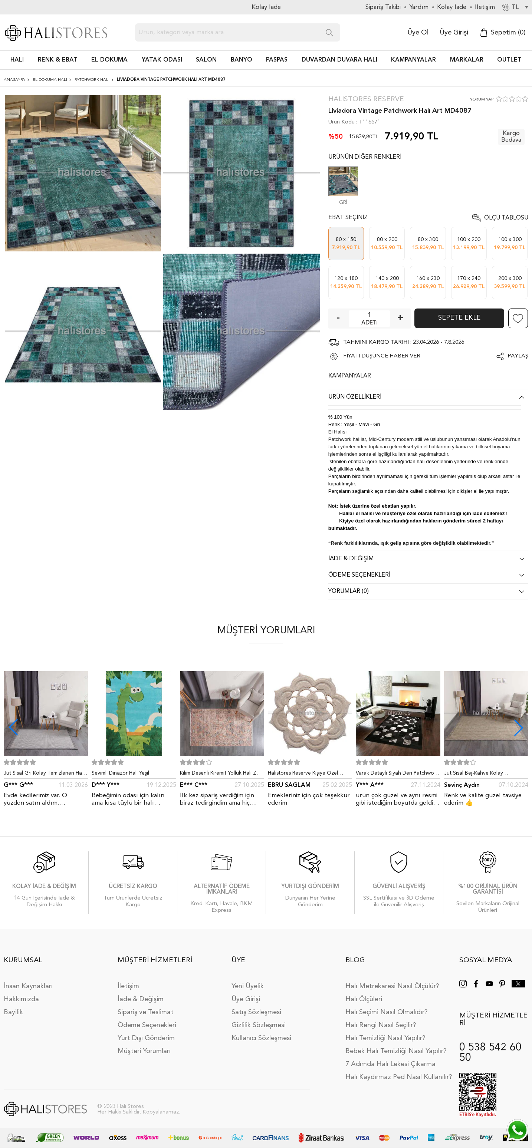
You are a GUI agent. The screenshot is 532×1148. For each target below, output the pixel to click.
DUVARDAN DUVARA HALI (339, 60)
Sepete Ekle (459, 317)
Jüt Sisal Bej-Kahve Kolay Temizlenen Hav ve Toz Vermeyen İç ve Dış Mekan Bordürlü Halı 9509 (485, 775)
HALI (17, 60)
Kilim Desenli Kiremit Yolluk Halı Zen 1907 (221, 775)
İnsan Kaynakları (28, 986)
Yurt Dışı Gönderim (146, 1038)
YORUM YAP (481, 100)
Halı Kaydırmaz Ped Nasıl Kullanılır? (398, 1077)
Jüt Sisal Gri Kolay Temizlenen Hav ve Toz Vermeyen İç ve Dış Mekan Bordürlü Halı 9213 (44, 775)
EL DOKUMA (109, 60)
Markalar (466, 60)
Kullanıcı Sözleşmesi (261, 1038)
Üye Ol (417, 32)
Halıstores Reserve (366, 99)
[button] (518, 727)
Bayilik (13, 1012)
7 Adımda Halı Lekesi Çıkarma (390, 1064)
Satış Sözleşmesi (256, 1012)
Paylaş (518, 356)
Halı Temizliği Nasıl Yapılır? (385, 1038)
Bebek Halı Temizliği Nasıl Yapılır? (395, 1051)
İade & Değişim (141, 999)
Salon (206, 60)
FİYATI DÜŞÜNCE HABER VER (381, 356)
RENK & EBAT (58, 60)
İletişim (128, 986)
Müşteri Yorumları (144, 1051)
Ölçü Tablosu (506, 218)
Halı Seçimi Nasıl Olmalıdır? (386, 1012)
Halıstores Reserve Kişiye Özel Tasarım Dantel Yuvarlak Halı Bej (306, 775)
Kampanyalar (413, 60)
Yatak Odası (162, 60)
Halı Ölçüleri (363, 999)
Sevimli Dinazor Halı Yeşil (120, 773)
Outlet (509, 60)
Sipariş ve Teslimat (146, 1012)
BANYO (241, 60)
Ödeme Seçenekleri (147, 1025)
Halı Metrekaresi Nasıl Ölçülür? (392, 986)
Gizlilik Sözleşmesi (258, 1025)
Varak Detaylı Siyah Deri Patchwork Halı (397, 775)
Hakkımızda (21, 999)
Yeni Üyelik (247, 986)
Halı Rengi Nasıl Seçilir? (380, 1025)
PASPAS (277, 60)
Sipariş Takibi (383, 7)
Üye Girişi (454, 32)
